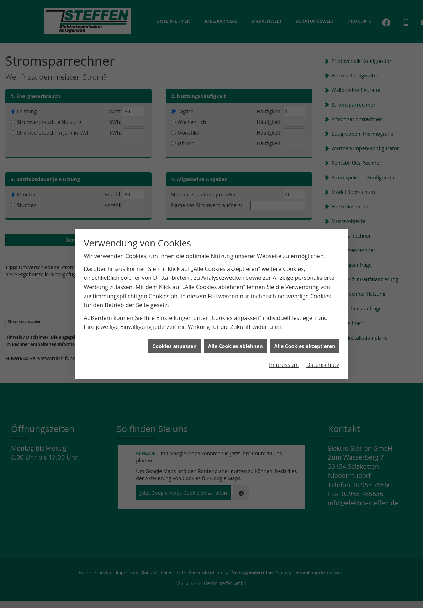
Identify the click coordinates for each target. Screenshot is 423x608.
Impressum (284, 355)
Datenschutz (322, 355)
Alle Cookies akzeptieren (304, 336)
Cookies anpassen (174, 336)
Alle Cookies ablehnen (235, 336)
